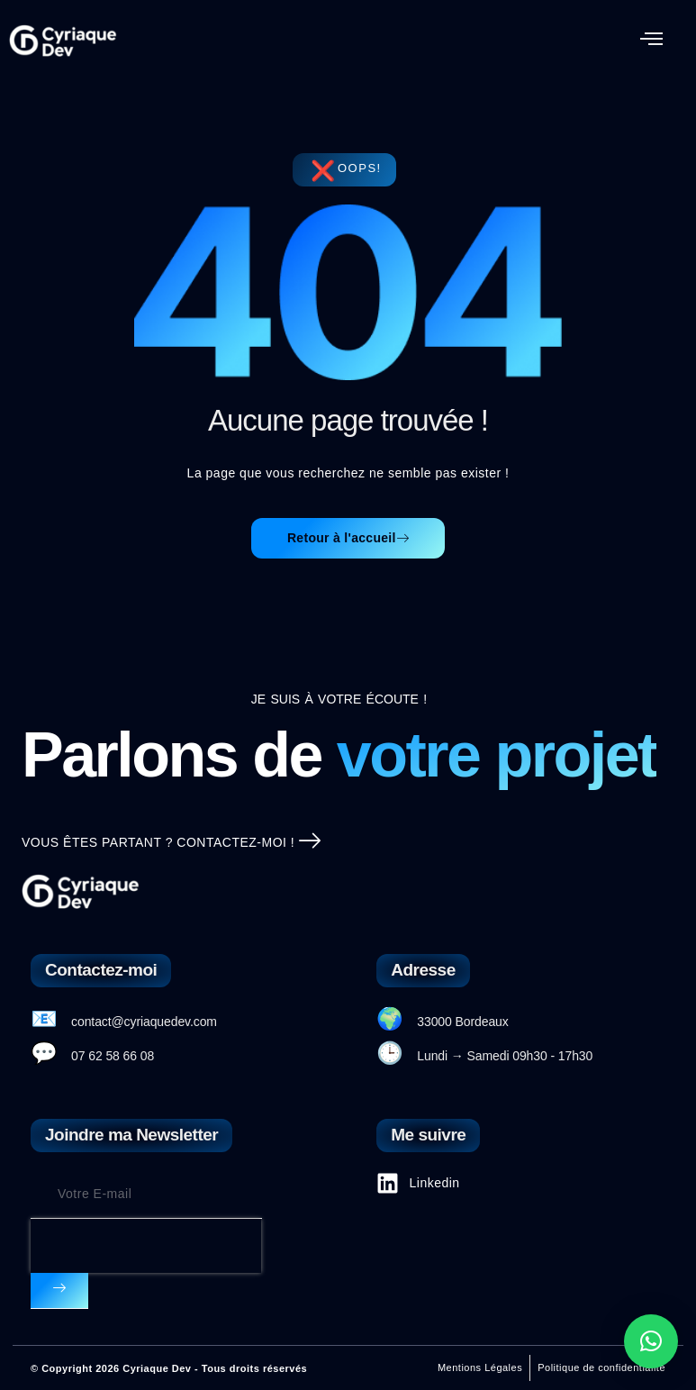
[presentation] (146, 1246)
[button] (652, 40)
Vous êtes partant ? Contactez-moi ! (171, 843)
